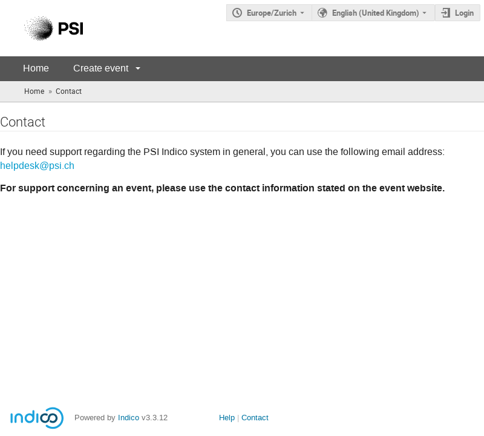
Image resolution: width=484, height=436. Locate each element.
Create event (100, 68)
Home (36, 68)
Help (227, 417)
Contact (255, 417)
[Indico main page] (41, 28)
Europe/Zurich (271, 12)
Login (464, 12)
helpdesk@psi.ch (37, 166)
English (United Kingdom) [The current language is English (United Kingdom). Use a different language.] (375, 12)
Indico (128, 417)
